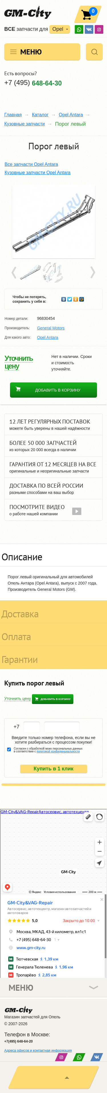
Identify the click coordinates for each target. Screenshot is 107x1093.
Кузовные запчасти (24, 123)
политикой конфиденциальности (58, 751)
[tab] (53, 555)
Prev (15, 273)
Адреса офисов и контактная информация (38, 1051)
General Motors (50, 328)
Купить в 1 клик (54, 769)
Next (92, 273)
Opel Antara (71, 114)
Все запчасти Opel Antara (31, 164)
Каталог (40, 114)
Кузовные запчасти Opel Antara (37, 172)
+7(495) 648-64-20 (18, 1041)
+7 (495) (33, 83)
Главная (13, 114)
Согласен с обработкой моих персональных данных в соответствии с (48, 750)
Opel (57, 29)
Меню (31, 51)
